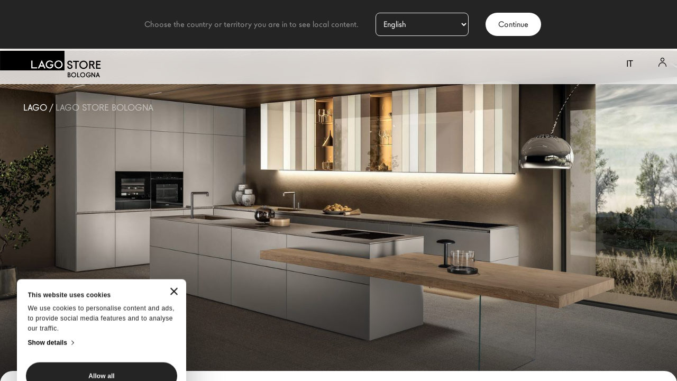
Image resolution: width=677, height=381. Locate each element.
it (629, 64)
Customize (101, 316)
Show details (48, 252)
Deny (101, 347)
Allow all (101, 285)
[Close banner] (174, 201)
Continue (513, 24)
